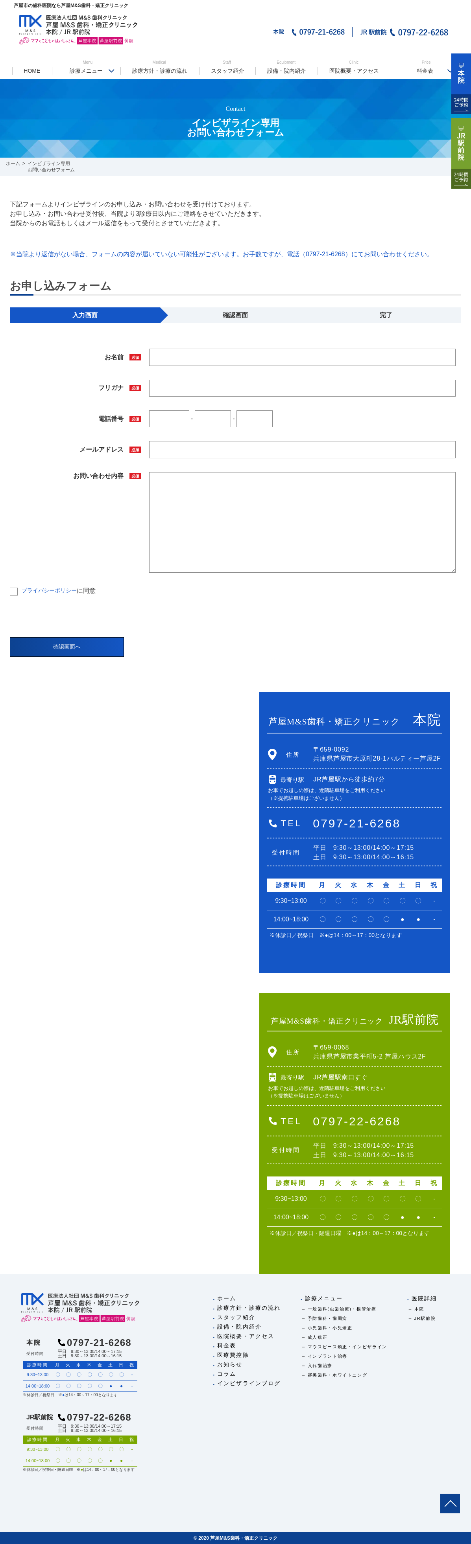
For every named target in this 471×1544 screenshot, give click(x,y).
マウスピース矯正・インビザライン (347, 1346)
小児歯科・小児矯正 (330, 1327)
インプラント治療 (327, 1356)
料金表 (426, 67)
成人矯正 (318, 1337)
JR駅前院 (425, 1318)
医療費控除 (233, 1355)
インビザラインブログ (249, 1383)
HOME (32, 71)
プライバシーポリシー (49, 590)
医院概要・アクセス (353, 67)
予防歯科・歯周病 (327, 1318)
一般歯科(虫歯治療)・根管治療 (342, 1309)
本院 (419, 1309)
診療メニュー (87, 67)
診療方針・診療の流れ (159, 67)
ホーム (226, 1298)
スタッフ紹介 (227, 67)
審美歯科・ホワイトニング (338, 1375)
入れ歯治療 (320, 1365)
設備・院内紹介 (286, 67)
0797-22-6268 (357, 1121)
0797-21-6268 (357, 823)
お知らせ (229, 1364)
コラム (226, 1374)
